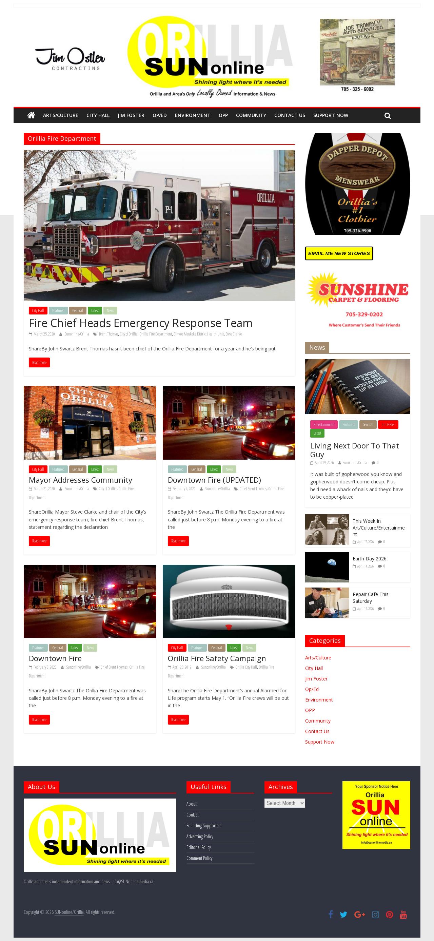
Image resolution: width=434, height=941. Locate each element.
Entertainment (324, 424)
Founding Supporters (203, 825)
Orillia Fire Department (156, 334)
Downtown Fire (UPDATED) (214, 480)
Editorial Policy (198, 847)
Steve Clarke (234, 334)
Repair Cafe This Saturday (371, 597)
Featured (58, 310)
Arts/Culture (60, 115)
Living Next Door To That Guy (354, 449)
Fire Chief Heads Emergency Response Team (141, 322)
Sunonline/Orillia (77, 334)
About (191, 804)
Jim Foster (131, 115)
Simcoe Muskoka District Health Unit (199, 334)
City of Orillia (129, 334)
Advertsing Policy (199, 836)
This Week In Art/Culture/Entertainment (379, 527)
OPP (223, 115)
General (78, 310)
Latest (95, 310)
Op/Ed (160, 115)
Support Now (330, 115)
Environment (193, 115)
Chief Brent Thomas (253, 489)
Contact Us (289, 115)
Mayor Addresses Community (80, 480)
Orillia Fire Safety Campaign (217, 658)
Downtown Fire (55, 658)
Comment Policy (199, 858)
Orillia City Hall (246, 667)
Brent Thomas (108, 334)
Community (251, 115)
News (110, 310)
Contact (192, 814)
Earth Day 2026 (370, 558)
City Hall (98, 115)
